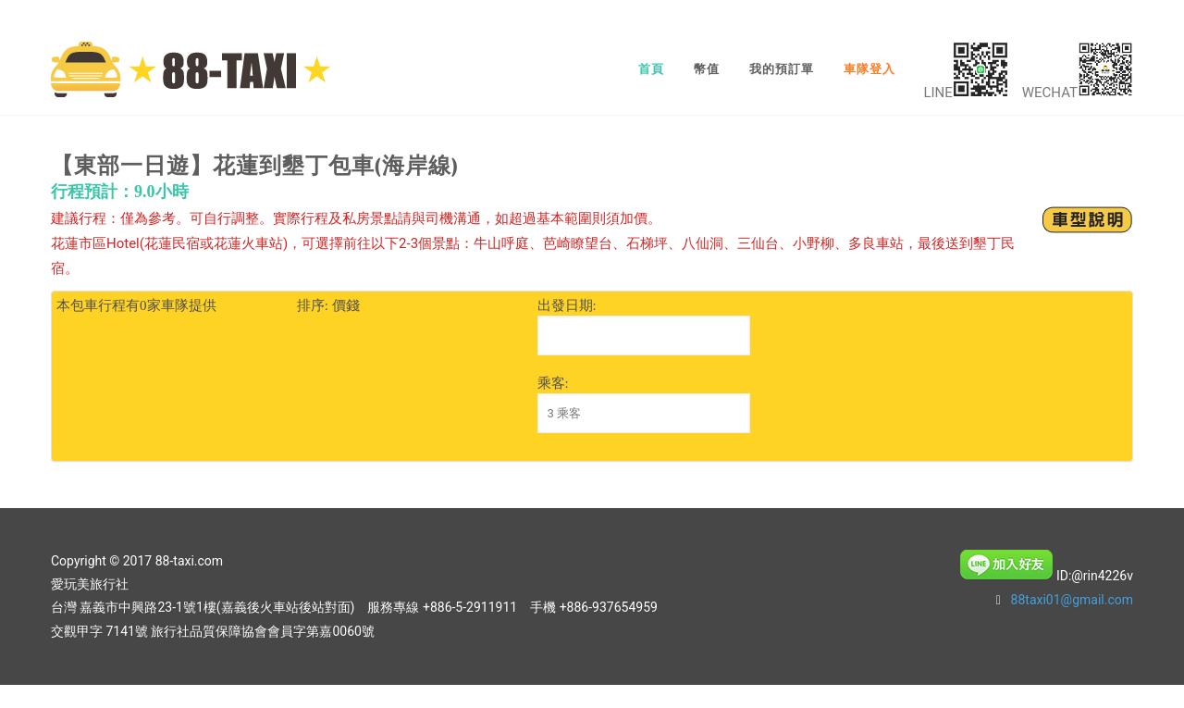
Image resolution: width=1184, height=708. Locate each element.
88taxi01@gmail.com (1072, 599)
